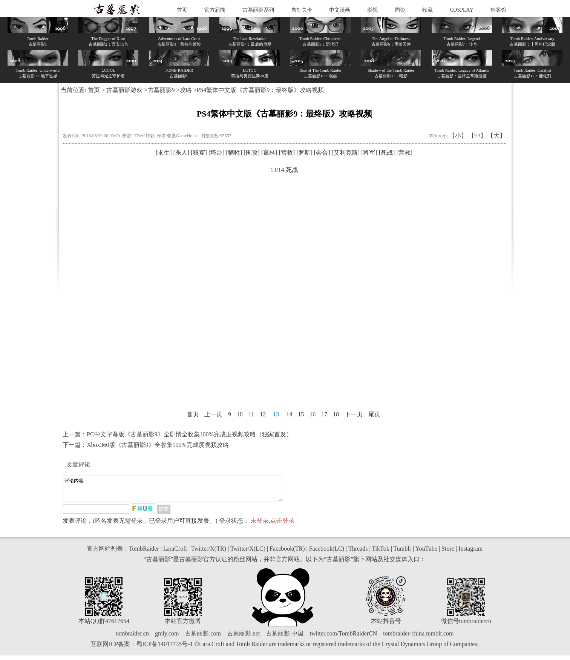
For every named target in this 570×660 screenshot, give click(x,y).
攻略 (186, 90)
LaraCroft (175, 553)
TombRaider (144, 553)
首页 (182, 10)
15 (301, 414)
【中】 (477, 135)
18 (336, 414)
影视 (372, 10)
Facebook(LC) (326, 553)
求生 (164, 152)
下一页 (354, 414)
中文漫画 (339, 10)
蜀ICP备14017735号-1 (164, 648)
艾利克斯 (346, 152)
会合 (322, 152)
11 (251, 414)
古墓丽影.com (203, 638)
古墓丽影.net (243, 638)
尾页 (374, 414)
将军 (369, 152)
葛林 (269, 152)
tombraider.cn (132, 638)
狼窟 (199, 152)
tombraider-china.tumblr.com (418, 638)
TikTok (380, 553)
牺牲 (234, 152)
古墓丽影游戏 (124, 90)
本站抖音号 (386, 625)
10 (240, 414)
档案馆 (498, 10)
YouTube (426, 553)
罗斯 (304, 152)
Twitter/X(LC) (247, 553)
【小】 (458, 135)
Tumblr (402, 553)
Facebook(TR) (287, 553)
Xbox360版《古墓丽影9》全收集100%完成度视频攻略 (158, 445)
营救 (287, 152)
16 (313, 414)
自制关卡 (301, 10)
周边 (400, 10)
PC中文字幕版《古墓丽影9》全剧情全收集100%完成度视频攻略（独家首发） (189, 434)
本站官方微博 (183, 625)
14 (289, 414)
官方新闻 (214, 10)
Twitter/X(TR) (208, 553)
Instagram (470, 553)
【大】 (496, 135)
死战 (387, 152)
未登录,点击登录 (272, 525)
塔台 (216, 152)
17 (324, 414)
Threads (358, 553)
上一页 (213, 414)
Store (447, 553)
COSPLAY (461, 10)
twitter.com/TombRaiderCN (343, 638)
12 (263, 414)
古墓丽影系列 (258, 10)
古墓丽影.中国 (284, 638)
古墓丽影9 (161, 90)
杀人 (181, 152)
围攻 (252, 152)
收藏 (427, 10)
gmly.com (167, 638)
